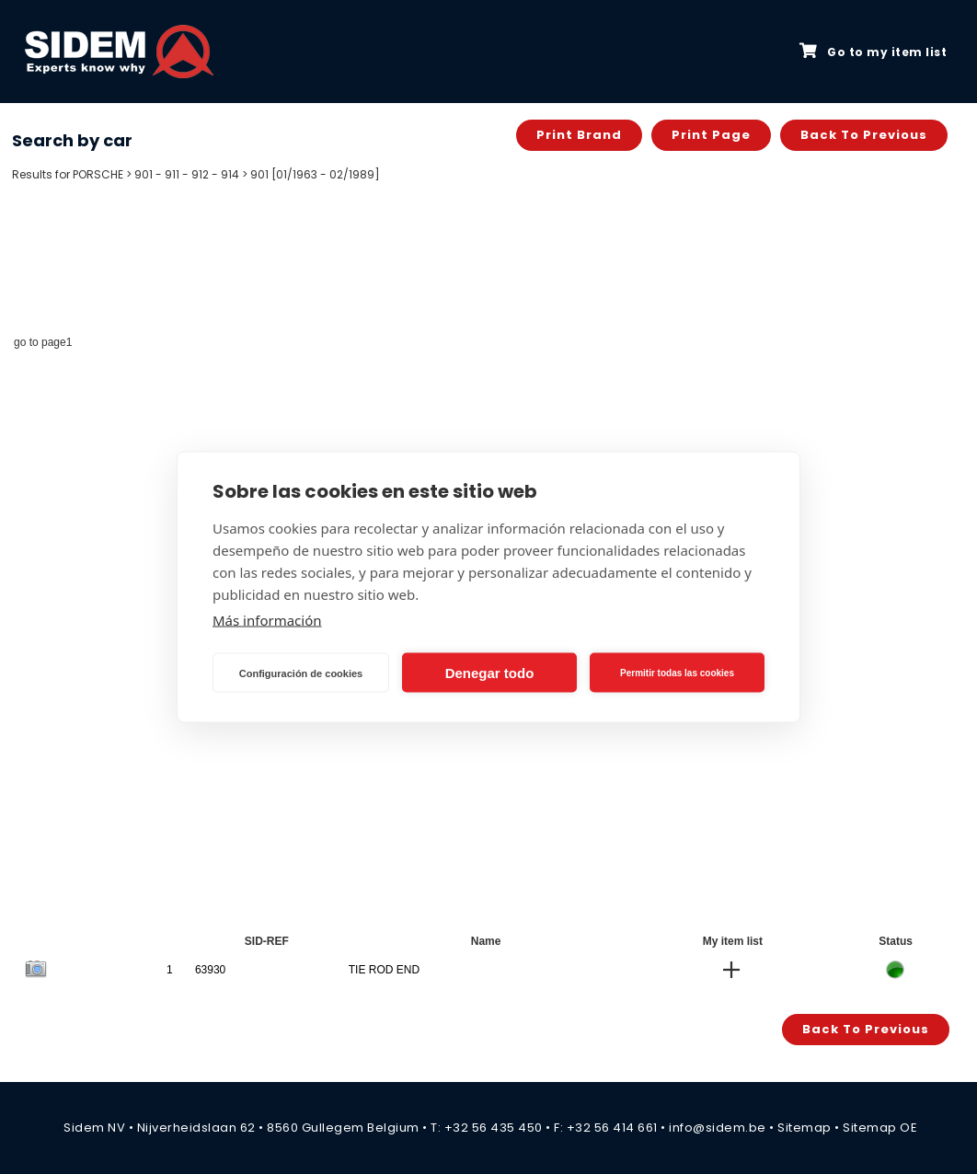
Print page (711, 135)
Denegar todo (489, 672)
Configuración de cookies (300, 672)
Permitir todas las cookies (677, 672)
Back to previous (863, 135)
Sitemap (804, 1127)
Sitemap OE (880, 1127)
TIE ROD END (384, 969)
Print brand (579, 135)
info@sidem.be (717, 1127)
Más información (267, 620)
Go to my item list (873, 51)
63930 (210, 969)
